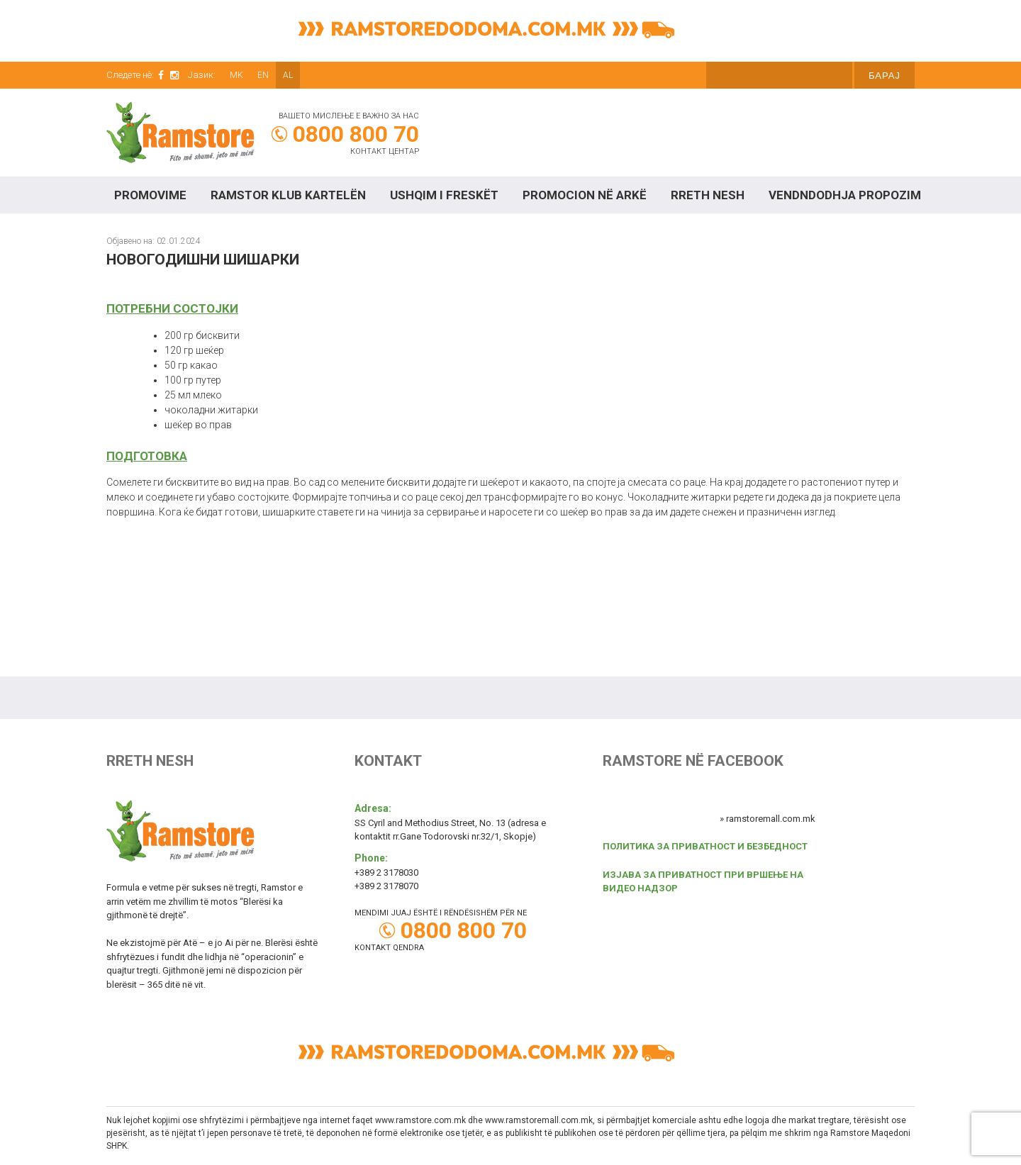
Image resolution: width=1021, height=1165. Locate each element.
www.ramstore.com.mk (420, 1120)
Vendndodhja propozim (845, 195)
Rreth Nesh (707, 195)
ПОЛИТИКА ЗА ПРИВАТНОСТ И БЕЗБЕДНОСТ (705, 846)
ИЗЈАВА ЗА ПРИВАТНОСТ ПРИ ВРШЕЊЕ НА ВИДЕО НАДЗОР (703, 881)
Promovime (150, 195)
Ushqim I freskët (444, 195)
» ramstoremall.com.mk (767, 818)
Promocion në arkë (585, 195)
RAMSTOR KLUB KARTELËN (288, 195)
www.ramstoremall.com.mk (539, 1120)
